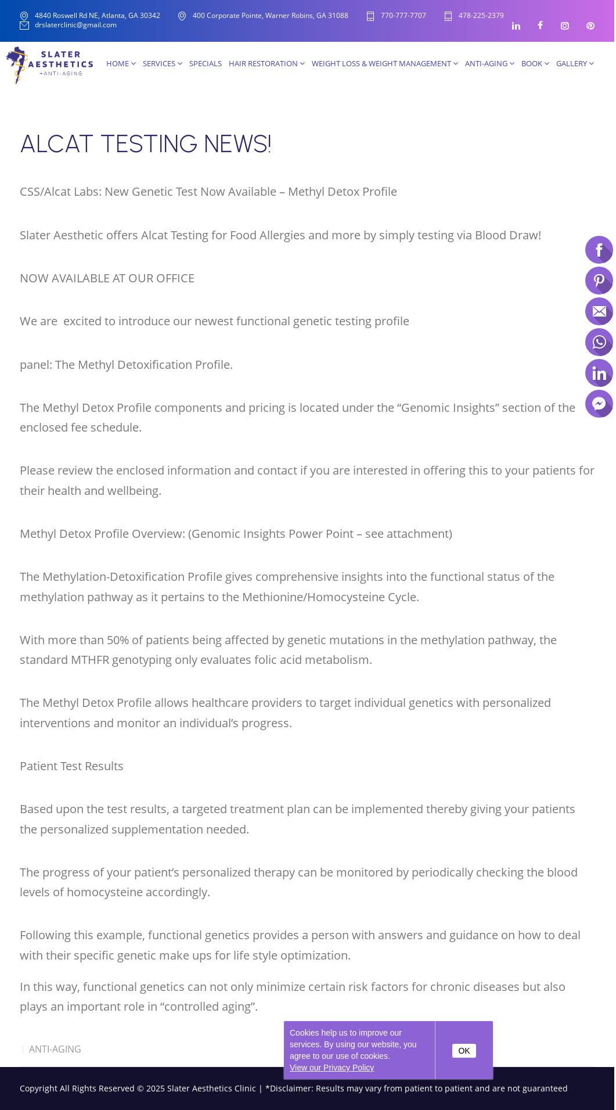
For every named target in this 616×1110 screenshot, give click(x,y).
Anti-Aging (489, 63)
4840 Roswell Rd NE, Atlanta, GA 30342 (97, 15)
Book (535, 63)
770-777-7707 (403, 16)
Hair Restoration (267, 63)
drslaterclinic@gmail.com (76, 25)
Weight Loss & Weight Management (385, 63)
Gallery (575, 63)
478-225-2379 (481, 16)
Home (121, 63)
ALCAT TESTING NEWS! (146, 144)
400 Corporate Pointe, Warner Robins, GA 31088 (270, 15)
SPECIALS (205, 63)
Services (162, 63)
